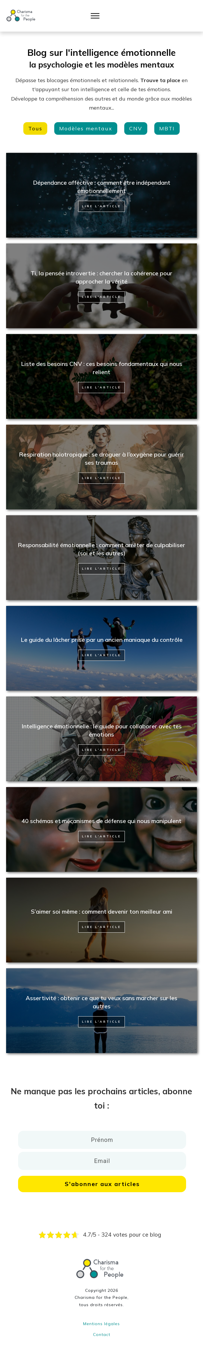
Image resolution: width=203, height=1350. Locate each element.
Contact (101, 1328)
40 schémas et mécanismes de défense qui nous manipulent (101, 815)
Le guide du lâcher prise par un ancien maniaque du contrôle (102, 633)
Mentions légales (101, 1317)
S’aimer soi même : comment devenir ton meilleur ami (101, 905)
